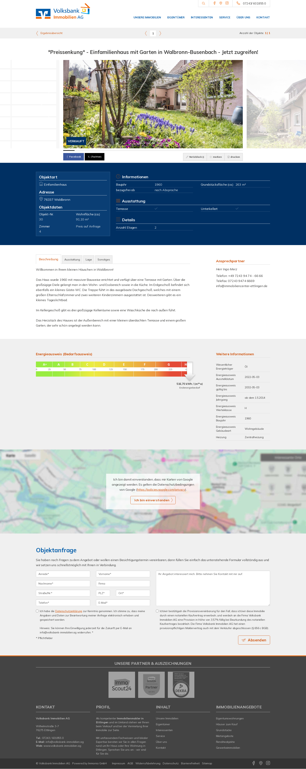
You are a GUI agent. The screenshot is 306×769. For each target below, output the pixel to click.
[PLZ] (103, 593)
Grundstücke (224, 730)
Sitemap (207, 763)
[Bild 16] (237, 150)
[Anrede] (63, 574)
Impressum (118, 763)
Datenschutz (171, 763)
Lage (89, 259)
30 (41, 219)
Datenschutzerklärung (68, 611)
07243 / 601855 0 (53, 738)
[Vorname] (123, 574)
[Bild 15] (226, 150)
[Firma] (123, 583)
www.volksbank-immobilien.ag (62, 746)
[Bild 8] (147, 150)
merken (215, 156)
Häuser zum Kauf (227, 724)
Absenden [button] (257, 640)
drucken (233, 156)
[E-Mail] (123, 602)
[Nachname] (63, 583)
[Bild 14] (215, 150)
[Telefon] (63, 602)
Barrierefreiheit (190, 763)
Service (224, 17)
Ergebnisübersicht (49, 33)
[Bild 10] (170, 150)
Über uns (243, 17)
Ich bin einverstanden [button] (151, 500)
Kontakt (263, 17)
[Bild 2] (80, 150)
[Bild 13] (203, 150)
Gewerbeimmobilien (228, 748)
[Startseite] (63, 14)
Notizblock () (194, 156)
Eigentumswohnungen (230, 718)
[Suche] (203, 3)
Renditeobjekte (225, 742)
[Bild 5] (113, 150)
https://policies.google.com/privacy (161, 489)
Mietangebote (225, 736)
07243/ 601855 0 (254, 3)
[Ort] (133, 593)
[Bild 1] (69, 150)
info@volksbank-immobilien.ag (65, 742)
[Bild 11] (181, 150)
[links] (146, 33)
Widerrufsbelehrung (148, 763)
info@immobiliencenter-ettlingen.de (241, 286)
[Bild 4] (102, 150)
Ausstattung (72, 259)
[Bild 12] (192, 150)
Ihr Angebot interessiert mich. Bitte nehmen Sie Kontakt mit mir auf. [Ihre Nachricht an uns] (213, 588)
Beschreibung (48, 259)
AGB (130, 763)
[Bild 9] (158, 150)
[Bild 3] (91, 150)
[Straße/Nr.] (63, 593)
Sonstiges (104, 259)
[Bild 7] (136, 150)
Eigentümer (176, 17)
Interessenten (202, 17)
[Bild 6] (125, 150)
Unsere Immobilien (147, 17)
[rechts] (160, 33)
